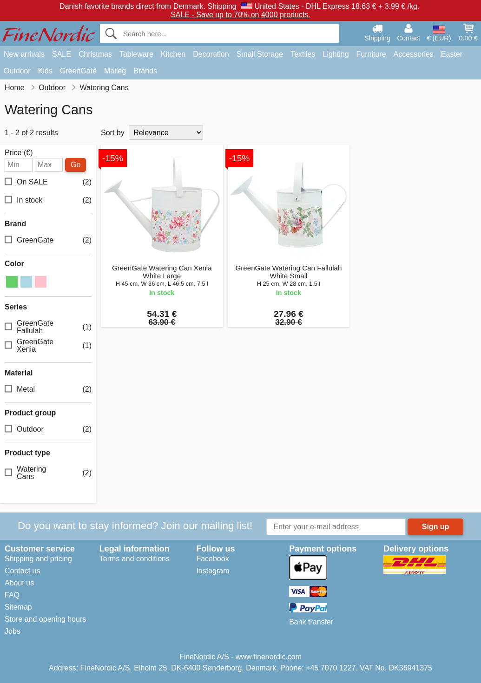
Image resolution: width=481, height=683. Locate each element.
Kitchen (173, 54)
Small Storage (260, 54)
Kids (45, 71)
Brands (145, 71)
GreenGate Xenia (48, 345)
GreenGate (78, 71)
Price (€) (19, 153)
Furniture (371, 54)
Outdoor (17, 71)
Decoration (211, 54)
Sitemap (18, 607)
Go (75, 165)
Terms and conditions (134, 559)
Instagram (212, 571)
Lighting (336, 54)
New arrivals (24, 54)
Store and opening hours (45, 619)
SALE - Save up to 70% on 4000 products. (240, 15)
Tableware (136, 54)
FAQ (12, 595)
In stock (48, 200)
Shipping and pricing (38, 559)
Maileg (115, 71)
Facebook (212, 559)
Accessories (414, 54)
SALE (61, 54)
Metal (48, 389)
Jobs (12, 631)
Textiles (302, 54)
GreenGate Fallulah (48, 327)
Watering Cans (48, 472)
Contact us (22, 571)
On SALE (48, 181)
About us (19, 583)
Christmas (95, 54)
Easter (451, 54)
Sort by (113, 133)
